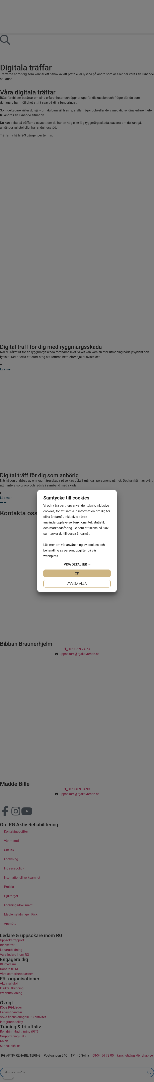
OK (77, 573)
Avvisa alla (77, 584)
